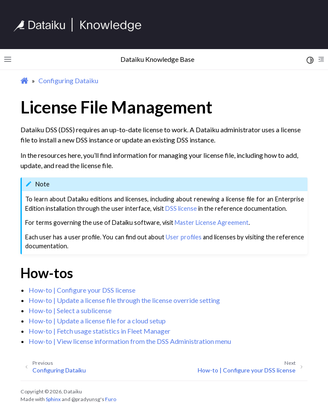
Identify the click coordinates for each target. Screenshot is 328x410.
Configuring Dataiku (68, 80)
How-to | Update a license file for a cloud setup (97, 321)
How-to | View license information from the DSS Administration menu (130, 341)
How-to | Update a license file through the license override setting (124, 300)
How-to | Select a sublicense (70, 310)
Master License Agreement (212, 222)
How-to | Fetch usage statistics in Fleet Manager (99, 331)
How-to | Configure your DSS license (82, 290)
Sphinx (53, 399)
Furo (110, 399)
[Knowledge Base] (81, 25)
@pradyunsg (85, 399)
